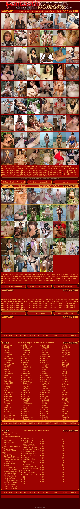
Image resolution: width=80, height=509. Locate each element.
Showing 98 (66, 354)
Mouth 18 (65, 419)
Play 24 (26, 396)
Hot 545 (7, 349)
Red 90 (64, 349)
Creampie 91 (28, 419)
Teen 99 (26, 400)
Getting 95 (46, 396)
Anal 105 (26, 354)
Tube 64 (65, 368)
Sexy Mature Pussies (31, 468)
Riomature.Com (9, 465)
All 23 (64, 404)
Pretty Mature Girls (11, 480)
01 (14, 335)
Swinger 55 (27, 375)
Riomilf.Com (8, 462)
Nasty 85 (65, 394)
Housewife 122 (28, 404)
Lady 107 (26, 392)
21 (59, 335)
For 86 (44, 406)
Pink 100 (26, 406)
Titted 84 (26, 358)
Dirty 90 (26, 409)
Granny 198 (8, 368)
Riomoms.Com (9, 463)
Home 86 (26, 373)
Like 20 (45, 368)
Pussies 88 (46, 379)
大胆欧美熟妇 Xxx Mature (65, 286)
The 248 (7, 370)
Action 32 (45, 345)
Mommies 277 (9, 364)
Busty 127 (26, 408)
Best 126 (26, 372)
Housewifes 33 (47, 377)
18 (52, 335)
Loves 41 (65, 408)
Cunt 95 (45, 408)
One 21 (64, 413)
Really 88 (65, 375)
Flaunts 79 (65, 417)
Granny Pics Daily (10, 488)
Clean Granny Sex (29, 455)
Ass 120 (26, 370)
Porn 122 (45, 370)
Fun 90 (44, 415)
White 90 (65, 396)
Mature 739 (8, 345)
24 (66, 335)
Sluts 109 (26, 356)
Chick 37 (7, 402)
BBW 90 (45, 351)
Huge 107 (26, 390)
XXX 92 (45, 411)
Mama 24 (7, 377)
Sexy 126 (26, 411)
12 (39, 335)
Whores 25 (46, 375)
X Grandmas (27, 465)
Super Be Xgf (28, 470)
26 (70, 335)
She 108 (45, 409)
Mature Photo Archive (31, 450)
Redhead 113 (28, 379)
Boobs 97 (45, 373)
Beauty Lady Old (10, 475)
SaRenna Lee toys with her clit (12, 274)
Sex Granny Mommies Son (39, 182)
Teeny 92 (45, 387)
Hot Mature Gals (10, 473)
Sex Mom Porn (39, 313)
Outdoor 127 (27, 347)
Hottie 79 (65, 415)
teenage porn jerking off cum (44, 178)
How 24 (6, 379)
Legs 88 (64, 383)
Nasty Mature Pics (29, 472)
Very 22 (64, 358)
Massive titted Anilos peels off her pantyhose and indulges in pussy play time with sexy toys (34, 299)
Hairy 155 (7, 375)
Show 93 (65, 389)
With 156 (7, 409)
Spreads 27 (66, 406)
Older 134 (26, 345)
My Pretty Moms (29, 451)
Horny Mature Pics (10, 469)
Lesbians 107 (9, 392)
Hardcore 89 (46, 413)
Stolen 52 (45, 383)
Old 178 (7, 404)
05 (23, 335)
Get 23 (6, 347)
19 (54, 335)
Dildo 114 (26, 394)
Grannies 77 (27, 351)
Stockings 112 (9, 419)
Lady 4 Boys (27, 461)
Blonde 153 (8, 408)
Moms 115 (46, 360)
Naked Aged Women (65, 313)
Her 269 (7, 366)
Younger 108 (27, 366)
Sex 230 (7, 385)
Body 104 (26, 381)
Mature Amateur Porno (13, 286)
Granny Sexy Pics (29, 467)
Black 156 (7, 381)
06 (25, 335)
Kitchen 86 (46, 390)
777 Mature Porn (10, 467)
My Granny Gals (10, 477)
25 (68, 335)
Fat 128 (26, 360)
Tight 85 (64, 390)
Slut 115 (45, 362)
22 (61, 335)
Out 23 (6, 356)
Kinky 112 (26, 413)
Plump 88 (65, 381)
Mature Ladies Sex (30, 474)
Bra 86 (64, 356)
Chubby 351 (8, 354)
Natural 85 (65, 364)
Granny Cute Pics (10, 486)
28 (75, 335)
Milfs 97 (45, 385)
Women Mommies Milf (12, 471)
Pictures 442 (8, 358)
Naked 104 (46, 381)
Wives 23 (26, 389)
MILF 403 (7, 351)
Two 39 (64, 400)
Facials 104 (27, 368)
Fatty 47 (45, 372)
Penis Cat (13, 313)
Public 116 (8, 417)
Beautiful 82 (66, 347)
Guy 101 (45, 364)
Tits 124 (45, 358)
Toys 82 (64, 409)
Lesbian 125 (8, 373)
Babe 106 (26, 377)
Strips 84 (65, 392)
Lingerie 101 (46, 353)
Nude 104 (65, 351)
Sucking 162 (8, 387)
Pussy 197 (8, 394)
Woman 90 (65, 379)
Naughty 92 (66, 362)
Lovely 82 (65, 402)
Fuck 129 (26, 385)
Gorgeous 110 (28, 417)
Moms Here (65, 182)
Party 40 (65, 366)
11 (36, 335)
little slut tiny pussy (26, 178)
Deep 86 (45, 419)
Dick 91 (45, 417)
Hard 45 (64, 387)
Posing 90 (46, 356)
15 (45, 335)
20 (57, 335)
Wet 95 (64, 373)
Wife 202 (7, 390)
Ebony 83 (45, 402)
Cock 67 (45, 398)
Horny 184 (7, 413)
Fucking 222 (8, 360)
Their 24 (7, 398)
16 (48, 335)
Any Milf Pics (27, 442)
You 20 (25, 402)
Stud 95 (45, 349)
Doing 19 (65, 411)
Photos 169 (8, 400)
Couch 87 (65, 385)
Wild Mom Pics (28, 440)
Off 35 (44, 366)
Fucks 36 (45, 354)
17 (50, 335)
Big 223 (6, 389)
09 (32, 335)
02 (16, 335)
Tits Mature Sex (29, 446)
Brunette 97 (27, 383)
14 (43, 335)
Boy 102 (26, 387)
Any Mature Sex (29, 459)
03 (18, 335)
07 (27, 335)
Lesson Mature (28, 444)
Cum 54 (45, 404)
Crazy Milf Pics (9, 479)
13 (41, 335)
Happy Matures (9, 484)
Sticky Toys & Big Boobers (59, 274)
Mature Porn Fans (29, 453)
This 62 (45, 389)
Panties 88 (65, 345)
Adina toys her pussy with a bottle (37, 274)
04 (20, 335)
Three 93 (45, 347)
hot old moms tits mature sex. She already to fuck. (19, 166)
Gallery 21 (46, 392)
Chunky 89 (65, 372)
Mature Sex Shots (10, 482)
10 (34, 335)
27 (73, 335)
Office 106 (27, 353)
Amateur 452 (8, 353)
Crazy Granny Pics (30, 448)
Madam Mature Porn (11, 460)
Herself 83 (65, 398)
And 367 (7, 362)
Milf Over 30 (27, 457)
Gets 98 (26, 415)
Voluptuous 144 (9, 415)
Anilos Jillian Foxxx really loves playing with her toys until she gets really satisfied (35, 168)
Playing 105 (66, 353)
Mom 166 (26, 349)
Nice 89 (64, 360)
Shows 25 (65, 370)
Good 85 (26, 364)
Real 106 (26, 398)
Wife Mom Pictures (30, 463)
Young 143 (8, 396)
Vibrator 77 (66, 377)
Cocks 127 (27, 362)
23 (64, 335)
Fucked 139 (8, 411)
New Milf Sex (28, 438)
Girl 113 (45, 394)
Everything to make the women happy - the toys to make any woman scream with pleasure (39, 175)
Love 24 (7, 372)
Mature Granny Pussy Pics (39, 286)
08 (29, 335)
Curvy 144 (7, 406)
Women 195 (8, 383)
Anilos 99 (45, 400)
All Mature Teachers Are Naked (13, 182)
